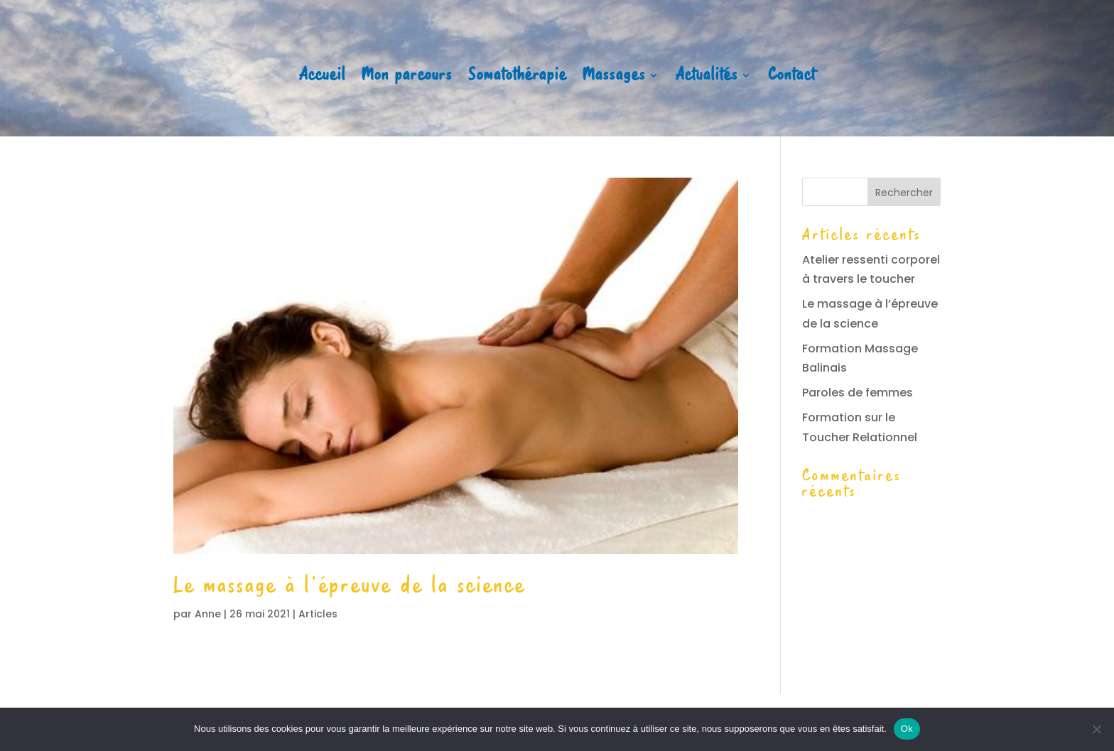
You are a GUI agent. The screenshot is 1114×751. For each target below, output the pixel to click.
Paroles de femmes (857, 392)
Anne (208, 614)
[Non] (1096, 729)
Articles (317, 614)
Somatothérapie (517, 78)
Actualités (707, 78)
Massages (614, 78)
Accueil (322, 78)
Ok (907, 728)
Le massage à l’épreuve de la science (349, 586)
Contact (792, 78)
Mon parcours (407, 78)
